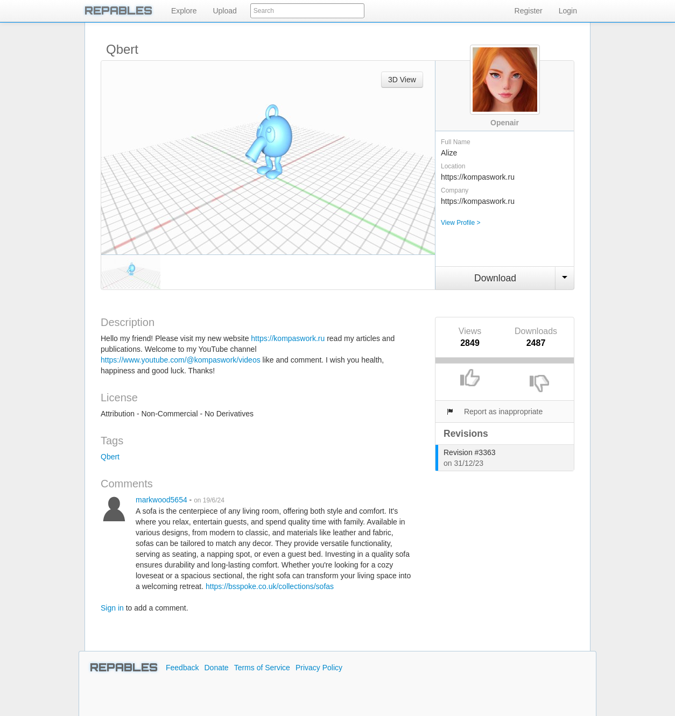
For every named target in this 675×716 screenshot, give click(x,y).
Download (495, 278)
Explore (183, 10)
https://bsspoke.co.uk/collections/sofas (270, 586)
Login (568, 10)
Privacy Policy (319, 667)
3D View (402, 79)
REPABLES (118, 10)
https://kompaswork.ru (288, 338)
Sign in (112, 608)
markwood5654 (161, 499)
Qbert (110, 456)
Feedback (182, 667)
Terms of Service (262, 667)
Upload (224, 10)
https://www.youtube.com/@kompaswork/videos (181, 360)
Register (529, 10)
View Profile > (460, 222)
